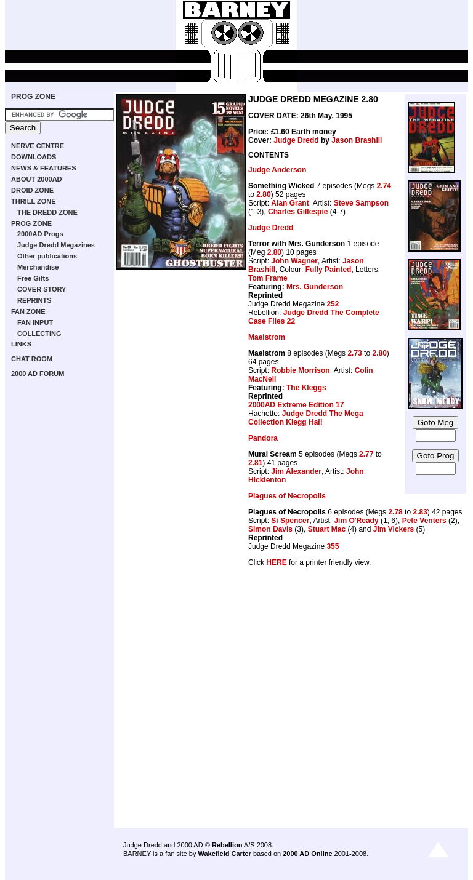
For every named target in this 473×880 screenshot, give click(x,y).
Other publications (47, 256)
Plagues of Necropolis (287, 496)
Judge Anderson (277, 170)
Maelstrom (266, 337)
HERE (276, 562)
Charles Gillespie (298, 211)
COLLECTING (39, 333)
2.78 (395, 512)
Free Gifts (33, 278)
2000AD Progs (40, 234)
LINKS (21, 344)
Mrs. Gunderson (314, 286)
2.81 (255, 462)
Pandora (263, 438)
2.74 (384, 186)
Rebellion (227, 845)
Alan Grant (290, 203)
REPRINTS (34, 300)
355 (332, 546)
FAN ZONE (28, 311)
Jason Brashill (356, 140)
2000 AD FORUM (37, 373)
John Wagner (294, 261)
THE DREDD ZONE (47, 212)
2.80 (263, 194)
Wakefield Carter (224, 853)
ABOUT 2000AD (36, 179)
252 (332, 304)
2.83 (420, 512)
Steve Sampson (361, 203)
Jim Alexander (296, 471)
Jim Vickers (393, 529)
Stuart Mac (327, 529)
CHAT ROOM (31, 358)
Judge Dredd (295, 140)
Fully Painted (328, 269)
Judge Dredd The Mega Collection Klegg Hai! (305, 417)
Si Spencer (290, 520)
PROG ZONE (33, 96)
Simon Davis (270, 529)
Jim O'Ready (356, 520)
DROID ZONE (32, 190)
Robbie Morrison (300, 370)
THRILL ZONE (33, 201)
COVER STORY (41, 289)
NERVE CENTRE (37, 146)
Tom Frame (268, 278)
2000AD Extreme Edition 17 (296, 405)
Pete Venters (424, 520)
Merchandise (38, 267)
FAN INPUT (35, 322)
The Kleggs (306, 387)
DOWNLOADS (33, 157)
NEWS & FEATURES (43, 168)
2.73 (354, 353)
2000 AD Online (307, 853)
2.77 (366, 454)
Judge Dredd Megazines (56, 245)
